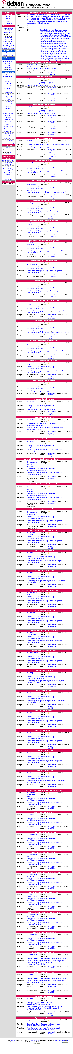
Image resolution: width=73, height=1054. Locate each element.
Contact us (8, 23)
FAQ (8, 21)
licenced (13, 1040)
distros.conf (8, 39)
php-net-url (30, 401)
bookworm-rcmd (8, 113)
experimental (8, 74)
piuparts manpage (8, 48)
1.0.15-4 (50, 415)
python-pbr (43, 60)
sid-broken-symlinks (8, 89)
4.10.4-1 (50, 456)
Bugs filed (8, 53)
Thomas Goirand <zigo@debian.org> (39, 311)
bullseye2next (8, 133)
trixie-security (8, 104)
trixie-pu (8, 106)
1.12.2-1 (50, 548)
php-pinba (49, 46)
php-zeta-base (48, 48)
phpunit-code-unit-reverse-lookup (31, 794)
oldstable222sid (8, 140)
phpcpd (64, 50)
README (8, 43)
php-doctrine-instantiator (31, 243)
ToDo (8, 154)
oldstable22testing (8, 143)
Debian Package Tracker (8, 169)
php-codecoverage (58, 31)
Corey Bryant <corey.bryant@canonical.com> (40, 963)
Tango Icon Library (55, 1042)
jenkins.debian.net (8, 177)
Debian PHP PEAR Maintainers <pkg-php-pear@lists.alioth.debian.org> (41, 167)
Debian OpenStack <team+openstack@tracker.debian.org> (46, 958)
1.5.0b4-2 (51, 358)
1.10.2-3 (50, 218)
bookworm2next (8, 122)
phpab (60, 50)
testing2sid (8, 92)
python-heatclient (63, 58)
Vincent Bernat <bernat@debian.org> (39, 561)
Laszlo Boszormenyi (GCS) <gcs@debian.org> (42, 83)
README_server (8, 46)
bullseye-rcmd (8, 126)
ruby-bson (50, 60)
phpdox (42, 51)
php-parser (54, 40)
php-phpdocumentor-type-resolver (53, 44)
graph (10, 69)
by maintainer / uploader (8, 62)
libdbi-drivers (63, 30)
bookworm (8, 111)
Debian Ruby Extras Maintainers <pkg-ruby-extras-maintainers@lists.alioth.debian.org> (43, 1024)
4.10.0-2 (50, 1015)
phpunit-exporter (63, 53)
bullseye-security (8, 129)
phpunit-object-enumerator (61, 55)
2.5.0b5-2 (51, 338)
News (8, 19)
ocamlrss (43, 31)
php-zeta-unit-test (45, 50)
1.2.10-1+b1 (52, 74)
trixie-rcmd (8, 101)
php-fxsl (63, 35)
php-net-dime (63, 38)
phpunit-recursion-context (48, 56)
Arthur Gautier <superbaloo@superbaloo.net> (42, 191)
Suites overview (8, 55)
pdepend (49, 31)
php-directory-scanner (53, 33)
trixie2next (8, 108)
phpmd (52, 51)
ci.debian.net (8, 179)
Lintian (8, 166)
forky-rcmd (8, 97)
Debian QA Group (8, 160)
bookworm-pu (8, 119)
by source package (8, 66)
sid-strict (8, 81)
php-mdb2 (56, 36)
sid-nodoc (8, 83)
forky (8, 94)
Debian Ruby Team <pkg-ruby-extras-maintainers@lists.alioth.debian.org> (39, 1003)
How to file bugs (8, 28)
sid (8, 79)
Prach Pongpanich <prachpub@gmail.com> (41, 68)
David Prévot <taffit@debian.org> (55, 192)
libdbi (56, 30)
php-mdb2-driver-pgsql (51, 38)
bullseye (8, 124)
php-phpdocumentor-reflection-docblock (53, 42)
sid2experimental (8, 76)
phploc (47, 51)
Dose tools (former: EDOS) (8, 163)
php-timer (56, 46)
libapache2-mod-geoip (47, 30)
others (12, 1042)
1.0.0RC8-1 (51, 318)
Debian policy (8, 32)
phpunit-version (52, 58)
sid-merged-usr (8, 86)
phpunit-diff (53, 53)
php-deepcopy (31, 203)
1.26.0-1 (50, 708)
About (8, 16)
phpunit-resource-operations (32, 915)
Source (8, 147)
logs (12, 41)
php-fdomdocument (53, 35)
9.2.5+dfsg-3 (52, 198)
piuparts (4, 1040)
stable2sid (8, 136)
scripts (5, 41)
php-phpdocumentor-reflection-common (51, 40)
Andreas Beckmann (59, 1040)
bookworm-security (8, 116)
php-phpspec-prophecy (31, 533)
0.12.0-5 (50, 748)
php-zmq (54, 50)
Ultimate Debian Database (8, 173)
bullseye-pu (8, 131)
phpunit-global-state (46, 55)
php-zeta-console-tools (61, 48)
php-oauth (47, 40)
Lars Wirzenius (35, 1040)
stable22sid (8, 138)
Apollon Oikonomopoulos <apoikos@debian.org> (44, 1028)
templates (10, 30)
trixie (8, 99)
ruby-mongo (58, 60)
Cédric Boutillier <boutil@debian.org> (39, 1006)
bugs (12, 150)
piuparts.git (21, 1042)
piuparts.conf (8, 38)
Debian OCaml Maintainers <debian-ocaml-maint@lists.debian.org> (49, 144)
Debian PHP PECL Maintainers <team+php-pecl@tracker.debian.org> (41, 424)
